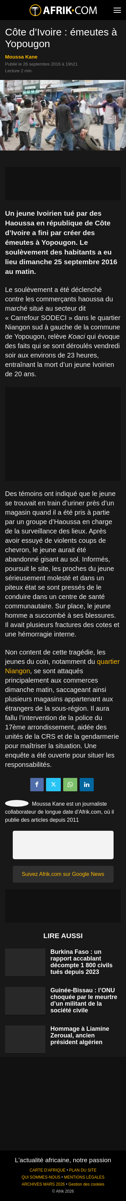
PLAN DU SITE (82, 1170)
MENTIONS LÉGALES (84, 1177)
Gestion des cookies (86, 1184)
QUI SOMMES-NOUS (41, 1177)
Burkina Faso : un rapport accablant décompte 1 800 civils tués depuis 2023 (81, 961)
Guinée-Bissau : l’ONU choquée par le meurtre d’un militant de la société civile (83, 1000)
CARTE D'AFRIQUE (48, 1170)
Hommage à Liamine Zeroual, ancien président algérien (79, 1035)
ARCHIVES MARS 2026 (43, 1184)
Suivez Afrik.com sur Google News (63, 874)
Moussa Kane (21, 57)
